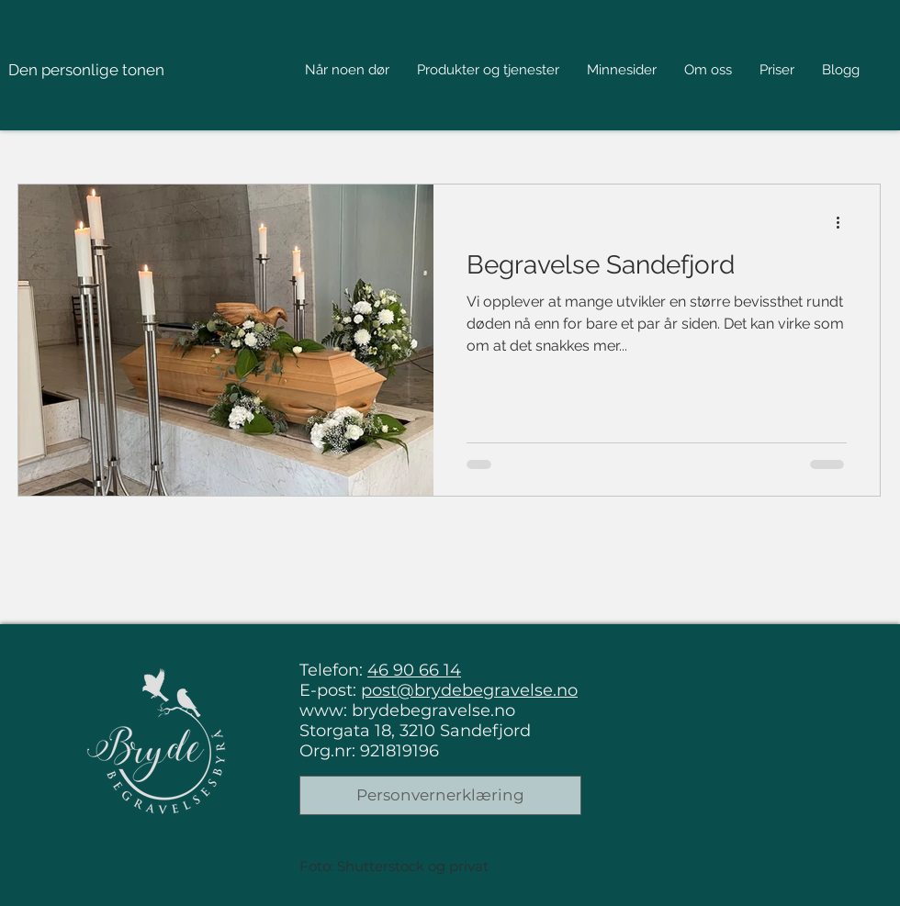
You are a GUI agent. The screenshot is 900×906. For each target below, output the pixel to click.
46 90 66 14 (414, 670)
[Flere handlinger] (844, 222)
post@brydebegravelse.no (469, 690)
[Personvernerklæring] (440, 795)
